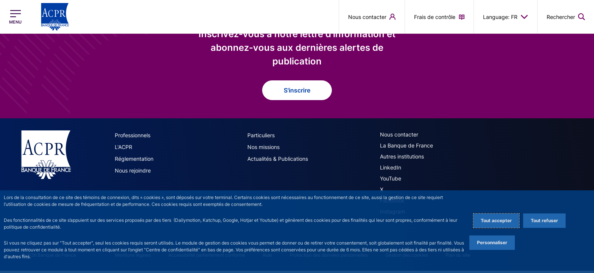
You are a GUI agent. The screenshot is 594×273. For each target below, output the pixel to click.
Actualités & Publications (277, 158)
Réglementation (134, 158)
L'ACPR (123, 147)
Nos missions (263, 147)
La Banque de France (406, 145)
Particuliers (261, 135)
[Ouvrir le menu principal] (15, 16)
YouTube (390, 178)
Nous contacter (399, 134)
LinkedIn (390, 167)
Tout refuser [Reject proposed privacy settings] (544, 220)
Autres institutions (402, 156)
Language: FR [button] (505, 16)
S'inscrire (297, 90)
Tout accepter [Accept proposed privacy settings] (496, 220)
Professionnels (132, 135)
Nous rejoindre (133, 170)
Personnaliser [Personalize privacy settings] (492, 242)
